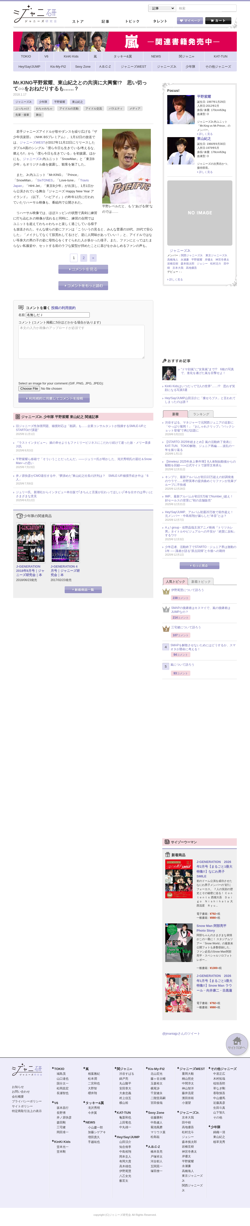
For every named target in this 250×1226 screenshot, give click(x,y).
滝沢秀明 (94, 1108)
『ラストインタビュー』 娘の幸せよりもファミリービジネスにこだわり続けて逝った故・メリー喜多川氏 (83, 445)
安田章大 (125, 1089)
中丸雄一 (125, 1127)
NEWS (90, 1123)
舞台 (39, 115)
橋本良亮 (157, 1152)
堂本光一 (63, 1147)
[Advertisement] (199, 324)
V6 (56, 1103)
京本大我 (177, 268)
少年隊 (43, 102)
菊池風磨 (157, 1127)
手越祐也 (94, 1142)
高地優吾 (191, 268)
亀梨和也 (125, 1118)
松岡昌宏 (63, 1089)
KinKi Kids (62, 1142)
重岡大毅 (188, 1074)
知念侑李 (125, 1147)
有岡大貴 (125, 1162)
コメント (24, 323)
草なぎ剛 (219, 1089)
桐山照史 (188, 1079)
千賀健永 (157, 1093)
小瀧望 (186, 1103)
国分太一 (63, 1084)
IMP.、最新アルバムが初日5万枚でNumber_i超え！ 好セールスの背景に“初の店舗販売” (200, 499)
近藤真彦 (219, 1103)
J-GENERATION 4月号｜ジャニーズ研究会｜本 (65, 571)
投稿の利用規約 (63, 308)
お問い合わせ (21, 1092)
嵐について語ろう (178, 666)
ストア (77, 22)
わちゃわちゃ (44, 108)
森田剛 (61, 1123)
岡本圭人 (125, 1157)
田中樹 (186, 1123)
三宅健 (61, 1127)
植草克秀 (219, 1142)
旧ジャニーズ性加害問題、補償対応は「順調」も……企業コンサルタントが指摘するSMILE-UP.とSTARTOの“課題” (81, 428)
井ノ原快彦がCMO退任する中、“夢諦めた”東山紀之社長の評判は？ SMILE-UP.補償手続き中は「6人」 (82, 478)
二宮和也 (94, 1084)
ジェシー (202, 264)
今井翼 (92, 1113)
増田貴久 (94, 1137)
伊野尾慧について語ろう (183, 592)
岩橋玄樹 (172, 264)
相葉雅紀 (94, 1074)
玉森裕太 (157, 1084)
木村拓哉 (219, 1079)
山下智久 (219, 1113)
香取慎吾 (219, 1093)
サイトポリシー (22, 1107)
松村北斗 (215, 264)
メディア (134, 108)
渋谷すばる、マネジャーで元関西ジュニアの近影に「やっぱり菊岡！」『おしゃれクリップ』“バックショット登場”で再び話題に (200, 426)
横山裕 (123, 1103)
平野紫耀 (59, 102)
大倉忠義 (125, 1093)
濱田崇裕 (188, 1098)
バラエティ (116, 108)
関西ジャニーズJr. (192, 255)
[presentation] (56, 366)
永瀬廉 (185, 260)
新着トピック (201, 582)
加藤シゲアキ (97, 1132)
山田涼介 (125, 1142)
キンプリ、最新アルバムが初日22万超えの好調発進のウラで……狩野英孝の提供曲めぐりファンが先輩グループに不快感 (201, 481)
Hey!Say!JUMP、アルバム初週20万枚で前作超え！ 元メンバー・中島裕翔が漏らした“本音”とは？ (200, 514)
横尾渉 (155, 1089)
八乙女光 (125, 1176)
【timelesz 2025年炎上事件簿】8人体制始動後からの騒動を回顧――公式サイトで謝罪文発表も (200, 464)
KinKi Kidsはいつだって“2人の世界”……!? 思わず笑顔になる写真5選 (200, 388)
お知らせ (18, 1087)
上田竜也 (125, 1123)
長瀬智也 (63, 1093)
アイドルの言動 (69, 108)
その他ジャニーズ (224, 1069)
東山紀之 (77, 102)
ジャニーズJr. (23, 102)
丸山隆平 (125, 1084)
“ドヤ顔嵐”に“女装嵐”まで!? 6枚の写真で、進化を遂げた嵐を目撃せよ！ (207, 371)
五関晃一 (157, 1167)
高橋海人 (172, 260)
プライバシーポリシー (27, 1102)
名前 (21, 315)
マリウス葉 (158, 1132)
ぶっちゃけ (22, 108)
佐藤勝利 (157, 1118)
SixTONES (45, 181)
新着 (175, 415)
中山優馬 (219, 1098)
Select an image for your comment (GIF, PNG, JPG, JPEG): (61, 384)
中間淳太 (188, 1084)
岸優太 (209, 260)
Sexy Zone (156, 1113)
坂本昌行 (63, 1108)
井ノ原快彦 (64, 1118)
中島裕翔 (125, 1152)
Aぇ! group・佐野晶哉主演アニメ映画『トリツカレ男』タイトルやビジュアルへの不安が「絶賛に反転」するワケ (201, 531)
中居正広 (219, 1074)
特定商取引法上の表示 (27, 1111)
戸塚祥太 (157, 1157)
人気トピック (175, 582)
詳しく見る (206, 134)
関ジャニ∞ (124, 1069)
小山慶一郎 (95, 1128)
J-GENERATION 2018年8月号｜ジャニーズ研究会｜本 (30, 571)
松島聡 (155, 1137)
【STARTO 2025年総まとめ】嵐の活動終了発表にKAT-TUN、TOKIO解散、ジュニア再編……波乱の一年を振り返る (200, 446)
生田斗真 (219, 1108)
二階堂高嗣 (158, 1098)
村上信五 (125, 1098)
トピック (132, 22)
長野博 (61, 1113)
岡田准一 (63, 1132)
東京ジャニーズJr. (217, 255)
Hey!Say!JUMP (128, 1137)
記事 (105, 22)
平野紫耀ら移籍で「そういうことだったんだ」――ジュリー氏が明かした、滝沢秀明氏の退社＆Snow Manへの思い (84, 461)
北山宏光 (157, 1074)
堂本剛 (61, 1152)
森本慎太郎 (187, 264)
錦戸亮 (123, 1079)
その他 (217, 1118)
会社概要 (18, 1097)
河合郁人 (157, 1162)
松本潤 (92, 1079)
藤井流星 (188, 1093)
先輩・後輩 (22, 115)
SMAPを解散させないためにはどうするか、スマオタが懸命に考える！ (199, 647)
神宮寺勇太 (222, 260)
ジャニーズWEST (32, 143)
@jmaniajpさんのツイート (181, 1034)
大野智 (92, 1089)
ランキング (201, 415)
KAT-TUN (124, 1113)
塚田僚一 (157, 1171)
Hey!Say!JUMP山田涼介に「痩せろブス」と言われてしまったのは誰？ (200, 400)
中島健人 (157, 1123)
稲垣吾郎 (219, 1084)
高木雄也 (125, 1167)
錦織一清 (219, 1132)
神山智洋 (188, 1089)
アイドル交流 (93, 108)
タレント (159, 22)
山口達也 (63, 1079)
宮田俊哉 (157, 1103)
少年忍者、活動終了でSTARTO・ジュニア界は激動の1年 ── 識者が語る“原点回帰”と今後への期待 (200, 549)
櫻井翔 (92, 1093)
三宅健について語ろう (181, 629)
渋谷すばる (126, 1074)
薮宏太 (123, 1181)
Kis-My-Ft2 (156, 1069)
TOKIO (59, 1069)
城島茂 (61, 1074)
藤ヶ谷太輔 (158, 1079)
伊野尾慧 (125, 1171)
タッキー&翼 (94, 1103)
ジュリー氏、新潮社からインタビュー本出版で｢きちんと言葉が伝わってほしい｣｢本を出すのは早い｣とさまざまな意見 (84, 494)
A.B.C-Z (154, 1147)
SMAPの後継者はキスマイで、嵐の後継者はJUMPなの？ (196, 610)
